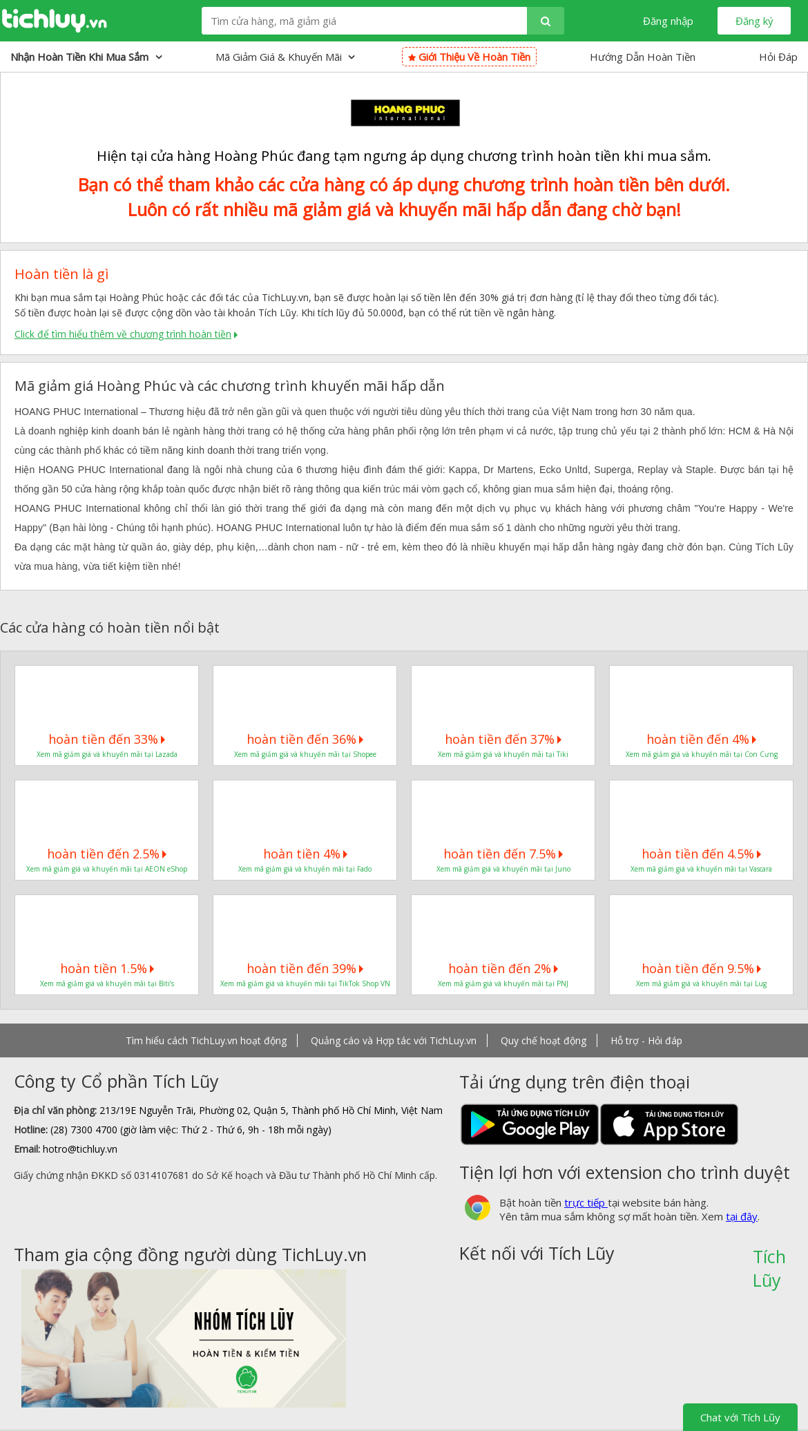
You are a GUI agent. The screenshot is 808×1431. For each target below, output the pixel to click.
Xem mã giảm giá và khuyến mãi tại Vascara (701, 869)
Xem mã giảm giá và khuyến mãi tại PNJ (503, 983)
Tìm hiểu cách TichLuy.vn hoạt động (206, 1040)
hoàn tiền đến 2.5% (106, 853)
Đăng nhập (668, 21)
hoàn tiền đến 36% (305, 739)
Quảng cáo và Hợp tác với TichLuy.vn (394, 1040)
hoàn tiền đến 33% (106, 739)
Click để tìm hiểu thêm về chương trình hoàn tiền (123, 333)
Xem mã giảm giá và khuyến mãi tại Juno (503, 869)
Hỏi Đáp (778, 57)
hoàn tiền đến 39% (305, 968)
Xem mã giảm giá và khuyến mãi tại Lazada (107, 754)
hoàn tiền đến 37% (503, 739)
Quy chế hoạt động (543, 1040)
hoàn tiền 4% (305, 853)
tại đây (742, 1216)
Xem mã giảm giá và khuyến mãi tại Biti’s (107, 983)
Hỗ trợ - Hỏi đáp (646, 1040)
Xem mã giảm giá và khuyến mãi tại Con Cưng (702, 754)
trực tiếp (586, 1202)
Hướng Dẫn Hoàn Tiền (642, 57)
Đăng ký (754, 21)
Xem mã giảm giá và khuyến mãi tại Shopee (305, 754)
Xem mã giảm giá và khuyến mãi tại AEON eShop (106, 869)
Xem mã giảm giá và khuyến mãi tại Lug (701, 983)
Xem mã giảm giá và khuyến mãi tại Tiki (503, 754)
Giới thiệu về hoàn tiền (469, 57)
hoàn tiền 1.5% (107, 968)
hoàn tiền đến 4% (701, 739)
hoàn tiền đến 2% (503, 968)
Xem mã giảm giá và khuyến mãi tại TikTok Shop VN (305, 983)
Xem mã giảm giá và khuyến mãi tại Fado (305, 869)
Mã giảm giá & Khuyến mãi (285, 57)
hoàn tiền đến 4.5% (701, 853)
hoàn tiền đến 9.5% (701, 968)
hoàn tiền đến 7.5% (503, 853)
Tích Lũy (769, 1261)
